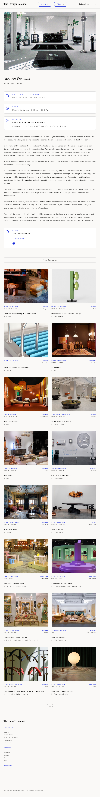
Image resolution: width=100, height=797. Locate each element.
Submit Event (84, 4)
